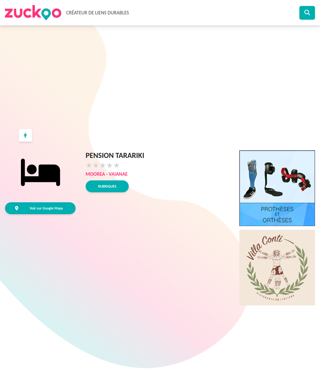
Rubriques (107, 186)
